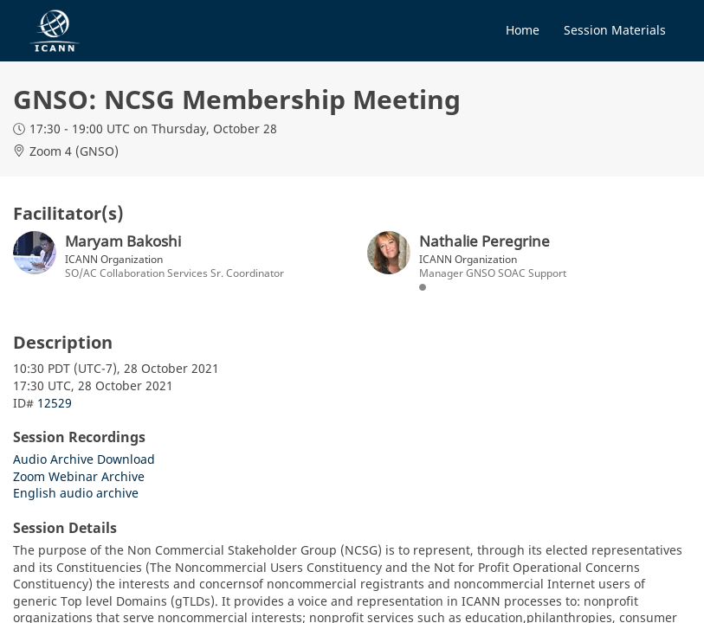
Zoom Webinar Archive (79, 476)
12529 (54, 403)
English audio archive (76, 493)
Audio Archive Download (84, 459)
